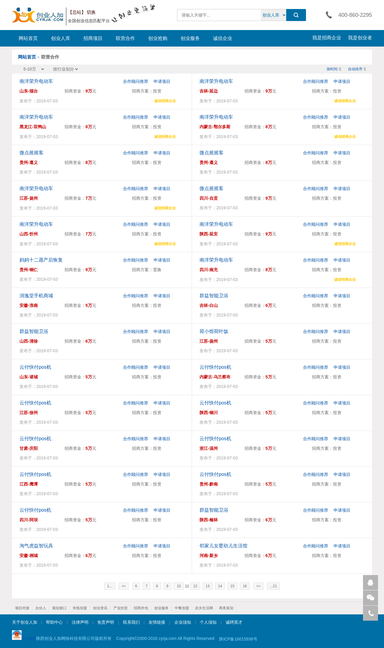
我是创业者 (360, 37)
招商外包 (141, 608)
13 (207, 586)
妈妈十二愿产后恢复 (41, 259)
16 (245, 586)
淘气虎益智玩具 (36, 545)
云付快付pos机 (35, 367)
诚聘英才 (234, 622)
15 (232, 586)
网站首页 (28, 38)
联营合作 (125, 38)
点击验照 (24, 635)
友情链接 (156, 622)
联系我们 (131, 622)
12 (195, 586)
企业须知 (182, 622)
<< (124, 586)
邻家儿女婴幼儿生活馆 (224, 545)
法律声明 (80, 622)
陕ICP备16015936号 (238, 639)
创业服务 (190, 38)
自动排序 (355, 69)
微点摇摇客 (32, 152)
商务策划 (226, 608)
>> (258, 586)
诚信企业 (222, 38)
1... (109, 586)
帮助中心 (54, 622)
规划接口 (59, 608)
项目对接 (22, 608)
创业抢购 (157, 38)
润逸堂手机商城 (36, 295)
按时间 (332, 69)
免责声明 (105, 622)
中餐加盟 (182, 608)
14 (220, 586)
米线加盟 (80, 608)
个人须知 (208, 622)
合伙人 (40, 608)
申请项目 (162, 81)
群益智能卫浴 (214, 295)
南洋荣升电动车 (36, 81)
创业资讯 (100, 608)
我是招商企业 (326, 37)
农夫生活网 (204, 608)
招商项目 (93, 38)
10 (179, 586)
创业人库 (60, 38)
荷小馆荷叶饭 (214, 331)
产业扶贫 (120, 608)
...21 (273, 586)
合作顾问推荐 (135, 81)
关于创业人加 (24, 622)
